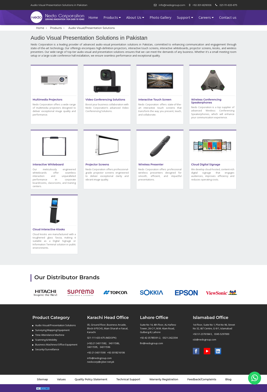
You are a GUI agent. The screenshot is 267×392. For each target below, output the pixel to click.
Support (183, 17)
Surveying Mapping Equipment (52, 330)
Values (61, 379)
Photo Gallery (160, 17)
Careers (205, 17)
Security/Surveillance (47, 349)
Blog (228, 379)
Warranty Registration (163, 379)
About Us (133, 17)
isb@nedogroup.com (204, 339)
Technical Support (128, 379)
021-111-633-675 (228, 5)
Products (110, 17)
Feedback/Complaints (201, 379)
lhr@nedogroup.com (151, 343)
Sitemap (42, 379)
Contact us (227, 17)
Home (93, 17)
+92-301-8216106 (201, 5)
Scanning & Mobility (46, 339)
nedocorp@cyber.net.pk (100, 361)
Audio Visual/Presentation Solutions (91, 28)
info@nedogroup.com (172, 5)
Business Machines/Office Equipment (56, 344)
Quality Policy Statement (91, 379)
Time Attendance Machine (49, 335)
